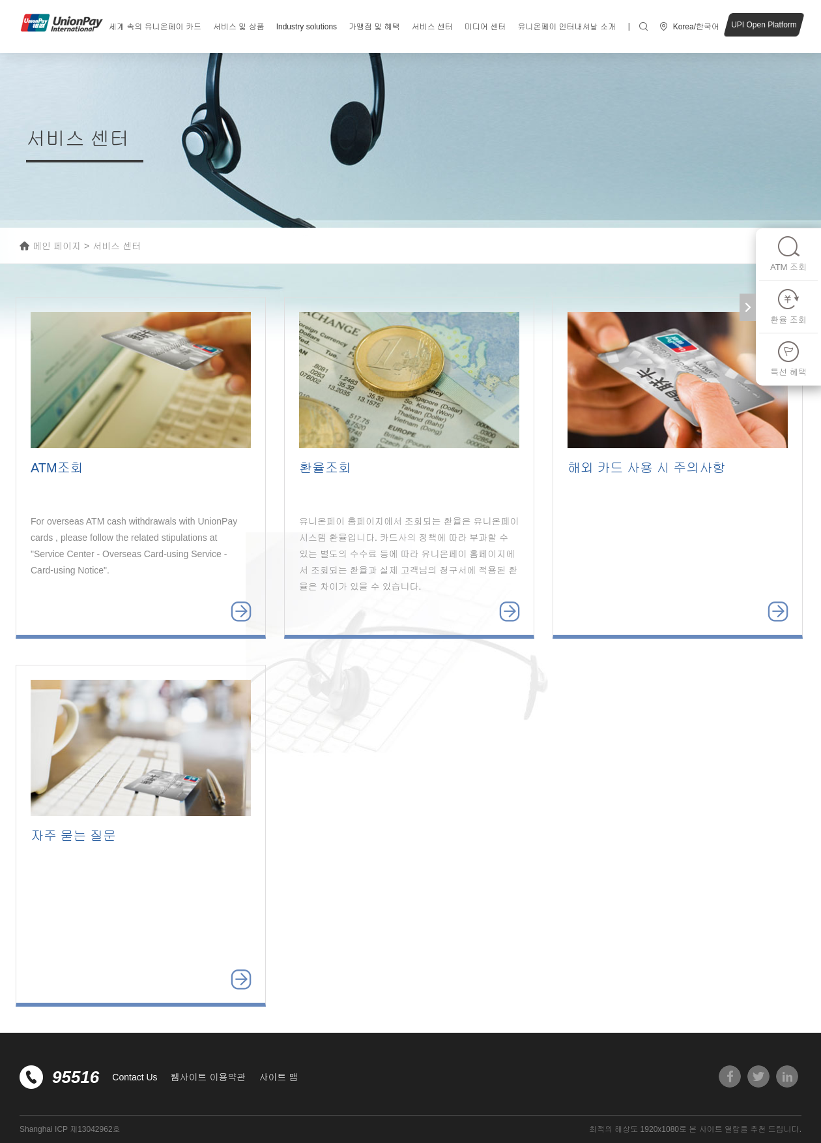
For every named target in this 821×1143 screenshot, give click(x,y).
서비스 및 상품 (239, 26)
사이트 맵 (278, 1077)
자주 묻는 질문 (73, 836)
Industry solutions (306, 26)
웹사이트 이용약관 (208, 1077)
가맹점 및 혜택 (374, 26)
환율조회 (325, 468)
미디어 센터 (485, 26)
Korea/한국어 (696, 26)
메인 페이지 (57, 246)
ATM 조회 (788, 253)
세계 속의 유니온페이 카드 (155, 26)
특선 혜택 (788, 358)
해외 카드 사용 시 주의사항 (646, 468)
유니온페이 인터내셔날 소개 (566, 26)
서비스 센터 (432, 26)
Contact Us (134, 1077)
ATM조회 (57, 468)
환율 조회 (788, 306)
